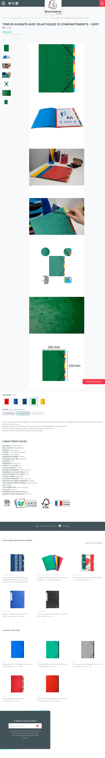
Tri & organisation (15, 18)
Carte (46, 18)
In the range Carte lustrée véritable (17, 540)
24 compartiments (37, 413)
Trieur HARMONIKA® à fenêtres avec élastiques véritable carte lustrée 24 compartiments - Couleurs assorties (15, 580)
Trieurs (26, 18)
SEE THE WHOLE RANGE (94, 543)
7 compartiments (9, 413)
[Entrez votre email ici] (25, 725)
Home (4, 18)
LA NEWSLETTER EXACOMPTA (25, 721)
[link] (3, 3)
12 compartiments (23, 413)
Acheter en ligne (93, 382)
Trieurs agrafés (36, 18)
